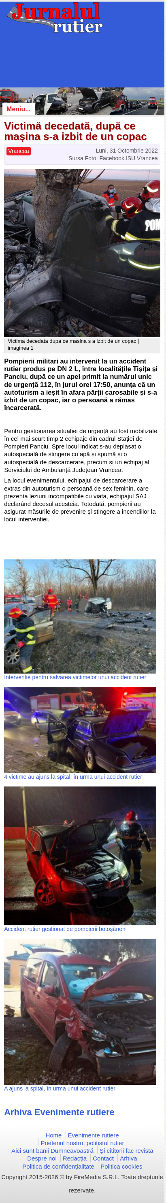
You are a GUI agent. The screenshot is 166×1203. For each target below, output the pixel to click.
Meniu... (18, 109)
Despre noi (42, 1158)
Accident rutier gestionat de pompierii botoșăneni (65, 929)
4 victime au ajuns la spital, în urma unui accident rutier (73, 777)
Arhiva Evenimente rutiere (59, 1112)
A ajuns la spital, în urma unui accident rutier (59, 1088)
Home (53, 1135)
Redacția (75, 1158)
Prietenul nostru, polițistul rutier (82, 1142)
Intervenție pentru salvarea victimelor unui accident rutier (75, 677)
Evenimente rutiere (93, 1135)
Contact (103, 1158)
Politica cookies (121, 1166)
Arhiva (128, 1158)
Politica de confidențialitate (58, 1166)
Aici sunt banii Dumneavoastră (52, 1150)
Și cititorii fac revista (126, 1150)
